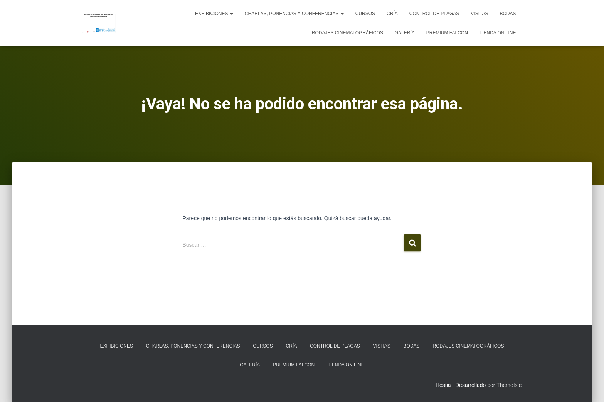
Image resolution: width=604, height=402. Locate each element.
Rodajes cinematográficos (347, 33)
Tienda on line (497, 33)
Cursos (365, 13)
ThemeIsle (509, 385)
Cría (392, 13)
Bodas (508, 13)
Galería (405, 33)
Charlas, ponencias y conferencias (294, 13)
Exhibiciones (214, 13)
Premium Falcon (447, 33)
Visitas (479, 13)
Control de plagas (434, 13)
